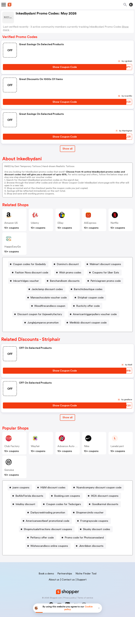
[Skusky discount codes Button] (95, 529)
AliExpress (90, 223)
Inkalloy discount (25, 504)
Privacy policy (69, 598)
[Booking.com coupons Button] (66, 496)
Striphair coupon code (91, 297)
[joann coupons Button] (20, 487)
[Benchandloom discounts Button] (63, 281)
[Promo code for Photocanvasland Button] (83, 538)
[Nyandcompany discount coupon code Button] (97, 487)
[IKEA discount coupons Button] (103, 496)
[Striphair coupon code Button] (89, 298)
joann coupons (21, 487)
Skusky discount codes (96, 529)
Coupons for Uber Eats (105, 272)
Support (81, 579)
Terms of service (85, 598)
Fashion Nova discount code (31, 272)
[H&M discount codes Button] (51, 487)
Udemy (35, 223)
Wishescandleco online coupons (49, 546)
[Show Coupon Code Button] (64, 67)
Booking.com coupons (67, 496)
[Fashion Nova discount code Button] (30, 273)
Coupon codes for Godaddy (29, 264)
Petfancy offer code (42, 537)
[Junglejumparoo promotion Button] (41, 323)
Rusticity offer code (88, 306)
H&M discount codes (52, 487)
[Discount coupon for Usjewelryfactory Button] (38, 314)
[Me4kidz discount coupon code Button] (87, 323)
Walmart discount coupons (105, 264)
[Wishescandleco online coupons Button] (48, 546)
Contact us (68, 579)
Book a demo (46, 573)
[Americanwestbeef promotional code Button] (46, 521)
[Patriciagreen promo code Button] (104, 281)
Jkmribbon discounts (91, 546)
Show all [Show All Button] (67, 148)
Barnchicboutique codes (88, 289)
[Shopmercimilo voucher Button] (88, 513)
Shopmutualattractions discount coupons (48, 529)
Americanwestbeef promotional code (47, 521)
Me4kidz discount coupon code (88, 322)
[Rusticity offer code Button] (86, 306)
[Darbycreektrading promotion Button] (47, 513)
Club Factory (11, 446)
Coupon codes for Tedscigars (63, 504)
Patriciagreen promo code (105, 281)
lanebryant (117, 446)
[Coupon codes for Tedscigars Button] (62, 504)
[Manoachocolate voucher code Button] (47, 298)
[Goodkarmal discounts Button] (104, 504)
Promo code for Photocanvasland (84, 537)
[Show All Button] (67, 417)
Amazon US (11, 223)
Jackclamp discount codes (47, 289)
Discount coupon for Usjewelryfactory (39, 314)
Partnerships (64, 573)
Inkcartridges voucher (26, 281)
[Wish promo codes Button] (69, 273)
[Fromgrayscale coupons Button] (93, 521)
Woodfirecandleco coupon (49, 306)
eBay (60, 223)
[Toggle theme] (131, 5)
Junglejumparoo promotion (43, 322)
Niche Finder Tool (85, 573)
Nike (86, 446)
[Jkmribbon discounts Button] (90, 546)
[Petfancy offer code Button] (40, 538)
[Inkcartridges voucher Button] (24, 281)
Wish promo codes (70, 272)
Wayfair (35, 446)
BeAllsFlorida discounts (29, 496)
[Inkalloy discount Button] (24, 504)
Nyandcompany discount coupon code (98, 487)
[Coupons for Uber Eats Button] (104, 273)
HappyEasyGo (12, 246)
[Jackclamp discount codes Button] (46, 289)
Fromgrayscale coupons (94, 521)
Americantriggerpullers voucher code (95, 314)
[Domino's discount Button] (66, 264)
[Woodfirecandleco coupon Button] (48, 306)
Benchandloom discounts (65, 281)
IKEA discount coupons (104, 496)
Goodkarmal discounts (105, 504)
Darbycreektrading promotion (47, 512)
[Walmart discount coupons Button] (104, 264)
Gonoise (9, 470)
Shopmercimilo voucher (90, 512)
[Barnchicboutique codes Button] (87, 289)
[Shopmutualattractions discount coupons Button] (47, 529)
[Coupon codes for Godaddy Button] (28, 264)
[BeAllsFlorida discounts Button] (28, 496)
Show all (67, 417)
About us (54, 579)
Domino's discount (68, 264)
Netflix (114, 223)
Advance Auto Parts (69, 446)
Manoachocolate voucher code (48, 297)
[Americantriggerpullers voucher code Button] (93, 314)
